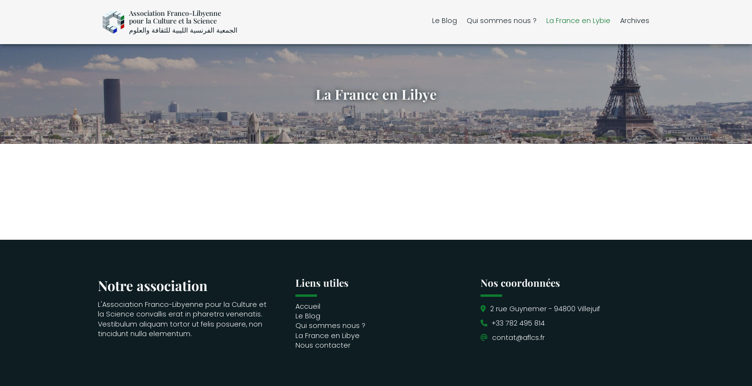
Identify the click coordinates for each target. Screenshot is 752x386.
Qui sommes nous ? (502, 20)
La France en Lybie (578, 20)
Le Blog (444, 20)
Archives (634, 20)
